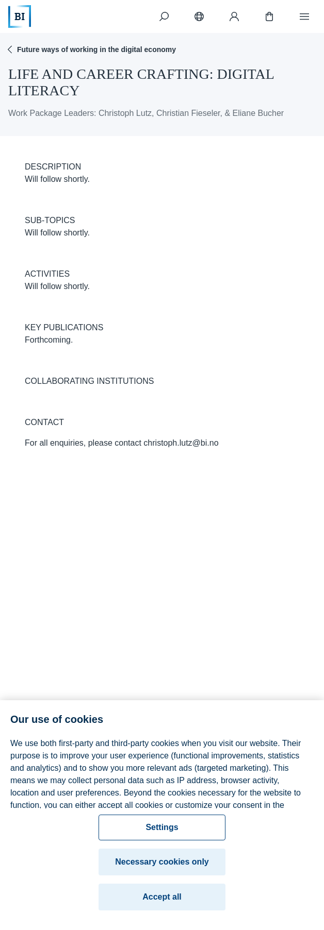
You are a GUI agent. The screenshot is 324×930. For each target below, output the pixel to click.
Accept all (162, 907)
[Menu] (304, 16)
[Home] (19, 16)
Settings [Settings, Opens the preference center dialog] (161, 837)
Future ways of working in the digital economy (90, 49)
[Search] (164, 16)
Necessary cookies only (161, 872)
